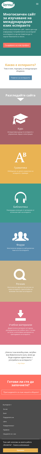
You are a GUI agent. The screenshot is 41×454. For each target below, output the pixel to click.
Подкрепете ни (8, 417)
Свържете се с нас (9, 434)
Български (7, 405)
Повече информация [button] (21, 445)
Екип (5, 413)
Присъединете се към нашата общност (21, 392)
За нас (5, 409)
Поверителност (8, 426)
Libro (5, 422)
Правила (6, 430)
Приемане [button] (20, 450)
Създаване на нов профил (17, 45)
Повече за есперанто (20, 77)
